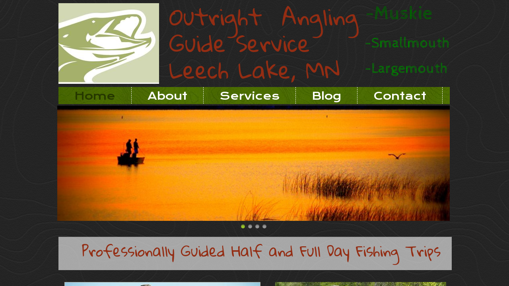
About (167, 95)
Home (94, 95)
